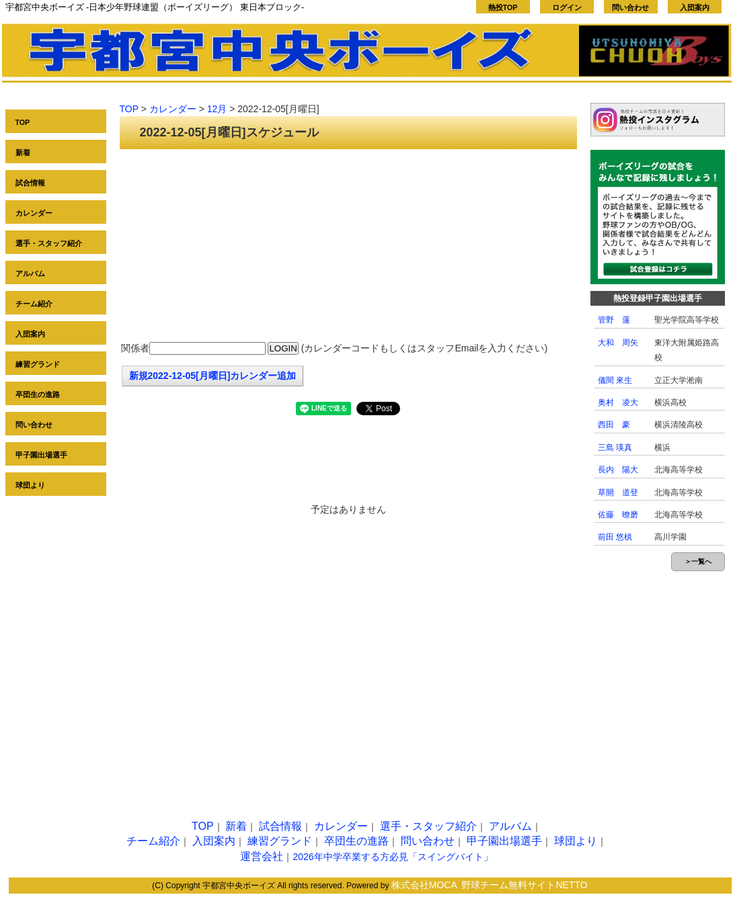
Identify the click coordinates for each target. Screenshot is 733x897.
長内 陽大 (618, 469)
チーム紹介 (33, 304)
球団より (30, 485)
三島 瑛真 (615, 447)
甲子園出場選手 (41, 455)
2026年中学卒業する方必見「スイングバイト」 (392, 856)
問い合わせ (630, 7)
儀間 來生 (615, 380)
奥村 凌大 (618, 402)
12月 (217, 108)
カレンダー (33, 213)
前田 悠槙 (615, 537)
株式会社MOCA (424, 885)
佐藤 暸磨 (618, 514)
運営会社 (261, 856)
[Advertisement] (348, 247)
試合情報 (30, 183)
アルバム (30, 273)
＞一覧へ (698, 561)
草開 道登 (618, 492)
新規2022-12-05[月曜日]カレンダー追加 (213, 375)
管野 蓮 (614, 320)
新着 (22, 152)
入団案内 (694, 7)
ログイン (567, 7)
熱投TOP (503, 7)
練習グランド (37, 364)
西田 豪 (614, 424)
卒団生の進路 (37, 394)
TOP (22, 122)
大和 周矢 (618, 342)
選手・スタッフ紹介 (48, 243)
